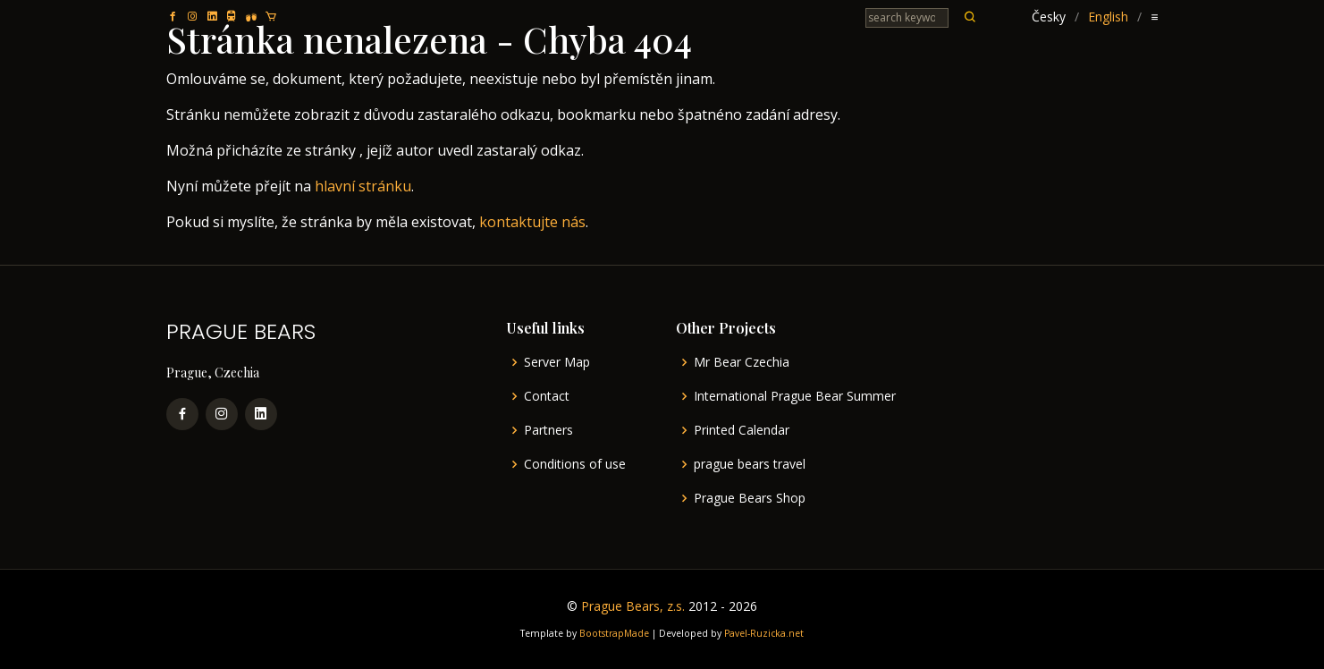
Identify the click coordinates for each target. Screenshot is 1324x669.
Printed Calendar (741, 430)
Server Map (557, 362)
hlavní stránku (363, 186)
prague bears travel (749, 464)
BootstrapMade (614, 633)
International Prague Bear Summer (795, 396)
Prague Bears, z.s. (633, 605)
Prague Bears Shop (749, 498)
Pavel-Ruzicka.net (764, 633)
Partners (548, 430)
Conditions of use (575, 464)
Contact (546, 396)
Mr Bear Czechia (741, 362)
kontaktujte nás (532, 222)
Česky (1049, 16)
